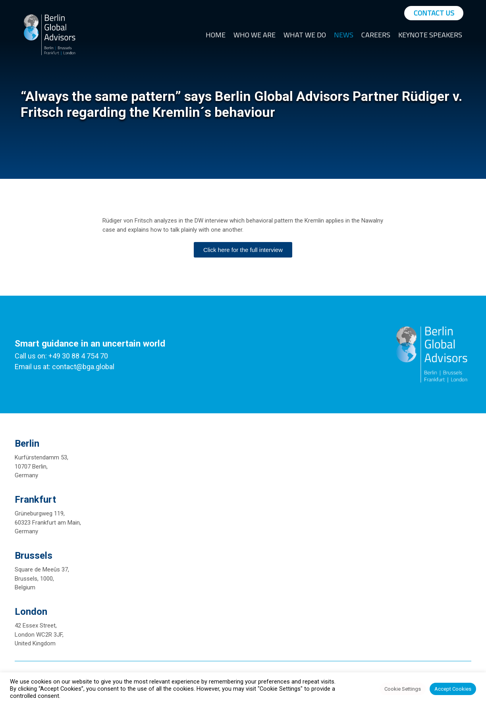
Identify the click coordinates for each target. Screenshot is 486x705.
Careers (375, 34)
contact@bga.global (83, 366)
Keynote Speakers (430, 34)
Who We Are (254, 34)
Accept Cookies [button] (452, 689)
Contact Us (434, 13)
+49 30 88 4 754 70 (78, 356)
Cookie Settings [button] (402, 689)
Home (216, 34)
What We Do (305, 34)
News (343, 34)
